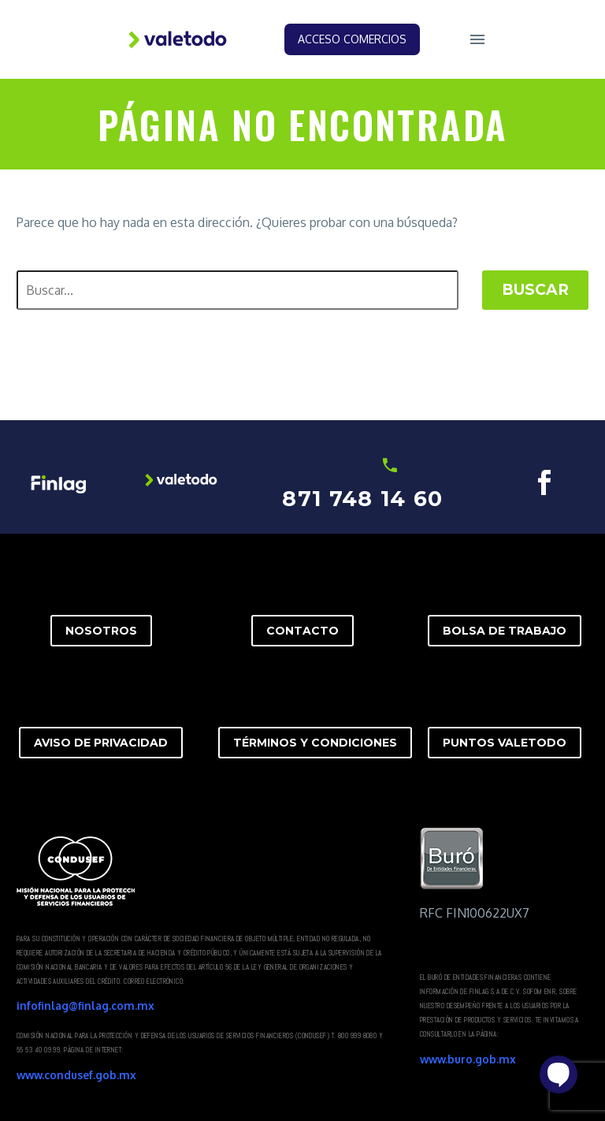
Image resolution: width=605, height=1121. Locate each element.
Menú (477, 39)
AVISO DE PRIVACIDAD (101, 743)
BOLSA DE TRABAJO (504, 631)
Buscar (535, 290)
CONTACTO (302, 631)
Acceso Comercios (352, 39)
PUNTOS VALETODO (504, 743)
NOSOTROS (101, 631)
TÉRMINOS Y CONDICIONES (315, 743)
